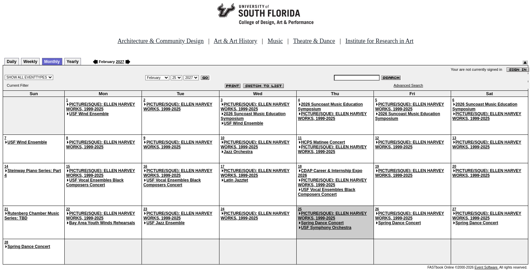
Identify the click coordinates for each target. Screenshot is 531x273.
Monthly (52, 61)
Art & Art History (235, 41)
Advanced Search (408, 85)
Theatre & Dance (314, 41)
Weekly (30, 61)
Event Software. (486, 267)
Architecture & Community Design (161, 41)
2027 (120, 62)
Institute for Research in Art (379, 41)
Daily (12, 61)
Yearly (73, 61)
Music (275, 41)
